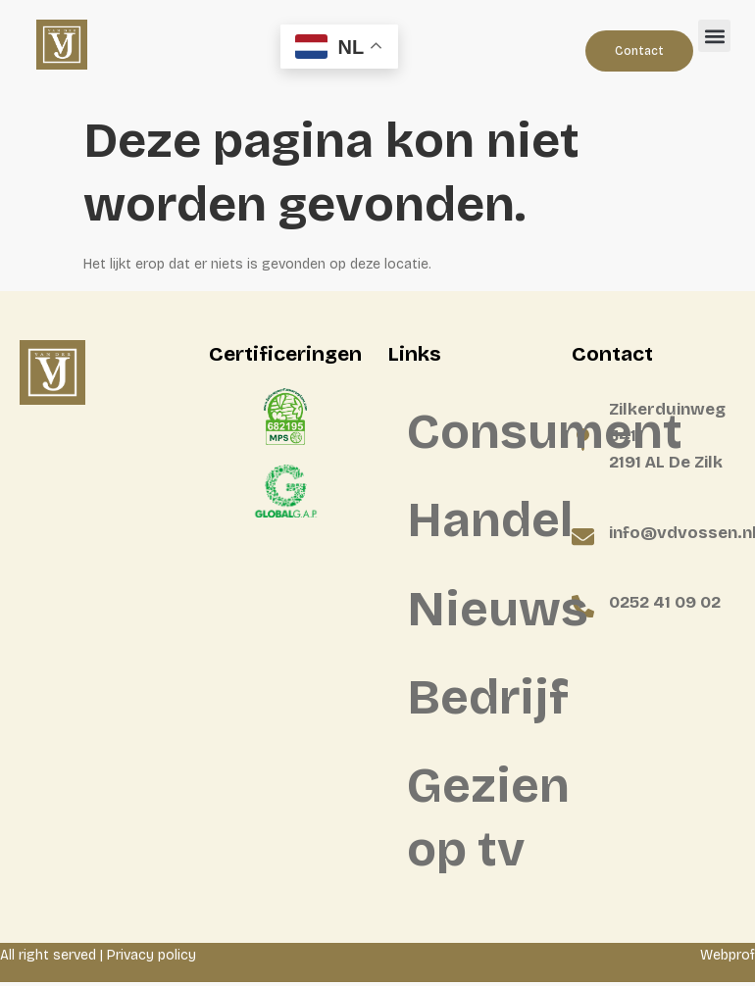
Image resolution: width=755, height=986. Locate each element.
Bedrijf (479, 700)
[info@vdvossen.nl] (583, 536)
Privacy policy (151, 959)
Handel (479, 522)
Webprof (727, 959)
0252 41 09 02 (665, 602)
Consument (479, 433)
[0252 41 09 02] (583, 606)
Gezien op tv (479, 821)
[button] (714, 36)
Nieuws (479, 611)
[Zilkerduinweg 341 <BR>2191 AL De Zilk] (583, 439)
